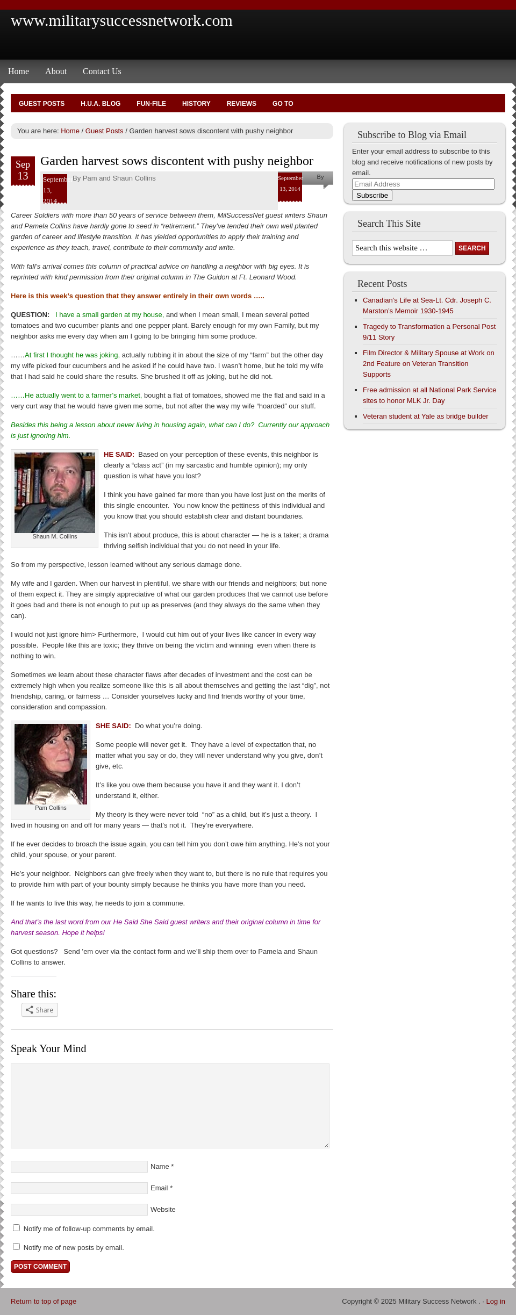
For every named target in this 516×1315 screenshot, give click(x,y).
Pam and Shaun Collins (119, 178)
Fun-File (151, 103)
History (196, 103)
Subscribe (372, 195)
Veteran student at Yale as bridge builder (426, 416)
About (56, 71)
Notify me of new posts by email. (74, 1248)
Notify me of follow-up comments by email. (89, 1229)
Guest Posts (41, 103)
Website (163, 1209)
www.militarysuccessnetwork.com (122, 20)
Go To (283, 103)
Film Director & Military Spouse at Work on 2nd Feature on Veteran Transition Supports (428, 363)
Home (18, 71)
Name (159, 1166)
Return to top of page (43, 1301)
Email (159, 1188)
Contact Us (102, 71)
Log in (495, 1301)
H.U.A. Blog (100, 103)
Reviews (241, 103)
